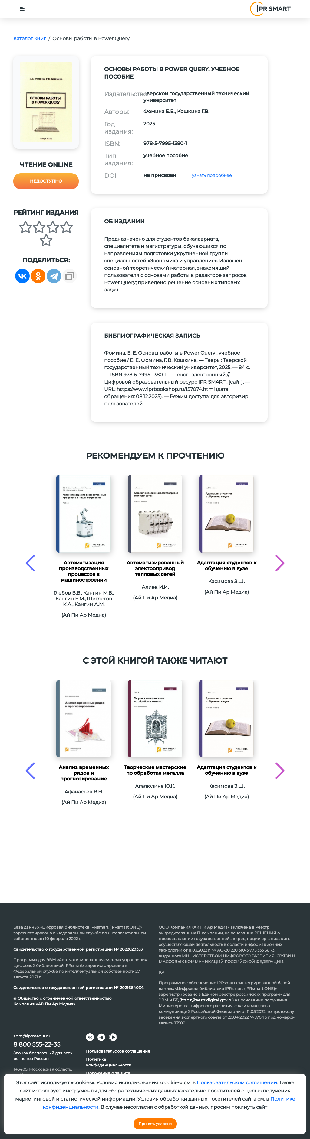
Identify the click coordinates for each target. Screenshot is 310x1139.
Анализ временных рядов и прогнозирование (84, 773)
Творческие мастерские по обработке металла (155, 770)
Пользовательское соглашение (118, 1051)
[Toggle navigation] (22, 9)
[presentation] (30, 563)
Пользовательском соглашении (237, 1082)
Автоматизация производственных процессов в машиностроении (83, 571)
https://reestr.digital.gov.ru (206, 1000)
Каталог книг (29, 38)
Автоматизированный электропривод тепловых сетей (155, 568)
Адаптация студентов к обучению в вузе (226, 565)
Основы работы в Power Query (91, 38)
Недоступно (46, 181)
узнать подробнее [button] (211, 175)
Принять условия (155, 1123)
